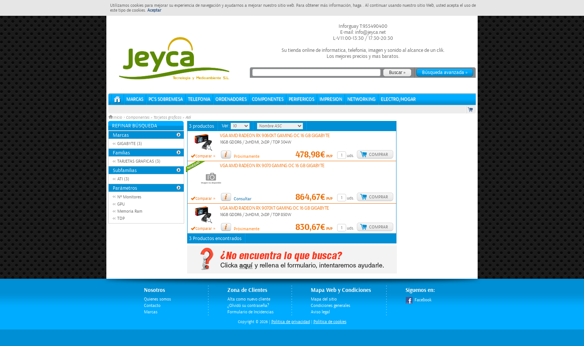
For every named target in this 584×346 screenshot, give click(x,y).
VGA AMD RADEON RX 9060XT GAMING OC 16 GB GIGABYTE (275, 136)
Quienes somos (157, 299)
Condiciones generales (330, 305)
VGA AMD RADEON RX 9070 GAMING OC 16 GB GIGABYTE (272, 166)
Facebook (418, 300)
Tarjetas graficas (167, 117)
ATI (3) (123, 179)
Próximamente (246, 156)
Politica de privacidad (290, 321)
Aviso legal (320, 312)
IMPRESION (330, 99)
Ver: (226, 126)
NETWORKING (361, 99)
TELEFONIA (199, 99)
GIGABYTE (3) (129, 143)
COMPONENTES (267, 99)
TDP (121, 218)
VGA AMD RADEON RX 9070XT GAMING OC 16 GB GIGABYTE (274, 208)
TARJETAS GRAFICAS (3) (138, 161)
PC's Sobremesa (165, 99)
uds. (350, 155)
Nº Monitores (129, 197)
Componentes (137, 117)
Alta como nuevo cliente (248, 299)
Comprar (378, 154)
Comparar (203, 156)
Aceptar (154, 10)
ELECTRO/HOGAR (398, 99)
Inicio (115, 117)
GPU (121, 204)
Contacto (152, 305)
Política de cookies (329, 321)
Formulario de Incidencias (250, 312)
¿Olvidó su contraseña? (248, 305)
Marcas (134, 99)
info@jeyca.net (370, 32)
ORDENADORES (231, 99)
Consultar (242, 198)
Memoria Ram (129, 211)
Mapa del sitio (324, 299)
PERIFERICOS (301, 99)
